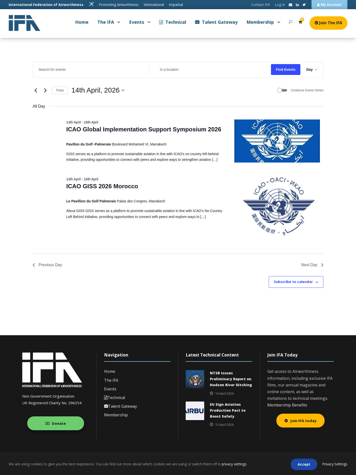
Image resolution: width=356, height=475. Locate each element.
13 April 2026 (224, 424)
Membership (260, 22)
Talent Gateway (216, 22)
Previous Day (47, 265)
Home (82, 22)
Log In (280, 4)
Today (60, 90)
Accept (304, 464)
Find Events (285, 69)
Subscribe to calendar (293, 281)
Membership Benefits (287, 405)
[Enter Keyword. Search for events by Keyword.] (91, 69)
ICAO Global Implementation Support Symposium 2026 (143, 129)
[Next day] (45, 90)
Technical (172, 22)
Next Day (312, 265)
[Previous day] (36, 90)
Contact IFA (260, 4)
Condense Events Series (307, 90)
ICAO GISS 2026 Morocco (102, 186)
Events (136, 22)
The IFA (105, 22)
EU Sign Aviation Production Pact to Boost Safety (227, 410)
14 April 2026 (224, 393)
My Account (329, 4)
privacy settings (234, 464)
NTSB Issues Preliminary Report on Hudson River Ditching (231, 379)
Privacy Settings (334, 464)
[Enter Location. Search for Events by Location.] (210, 69)
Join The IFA (328, 22)
